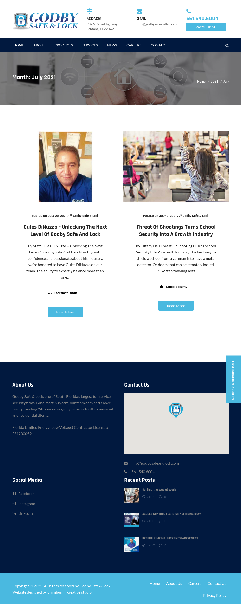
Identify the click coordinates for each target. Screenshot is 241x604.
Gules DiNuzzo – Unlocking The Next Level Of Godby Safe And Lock (65, 230)
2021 (214, 81)
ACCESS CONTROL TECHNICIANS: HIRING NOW (171, 513)
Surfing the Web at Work (159, 489)
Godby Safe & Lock (86, 216)
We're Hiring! (206, 27)
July (226, 81)
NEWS (112, 45)
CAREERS (133, 45)
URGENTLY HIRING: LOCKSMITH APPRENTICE (170, 537)
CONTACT (159, 45)
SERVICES (90, 45)
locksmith (61, 293)
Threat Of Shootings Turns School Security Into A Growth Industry (176, 230)
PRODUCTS (64, 45)
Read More (65, 312)
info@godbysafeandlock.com (155, 462)
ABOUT (39, 45)
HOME (18, 45)
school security (176, 287)
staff (73, 293)
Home (201, 81)
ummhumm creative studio (69, 591)
